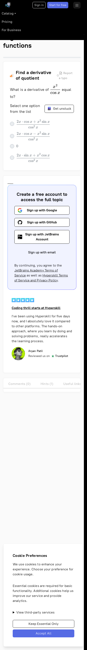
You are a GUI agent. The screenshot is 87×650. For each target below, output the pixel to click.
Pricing (7, 22)
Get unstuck (59, 108)
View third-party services (35, 612)
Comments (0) (19, 384)
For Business (11, 30)
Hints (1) (47, 384)
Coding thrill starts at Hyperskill (36, 308)
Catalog (8, 13)
